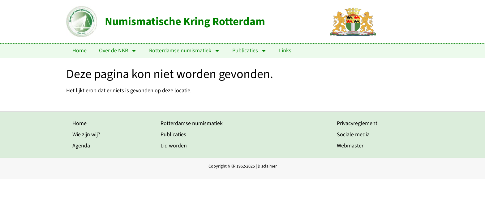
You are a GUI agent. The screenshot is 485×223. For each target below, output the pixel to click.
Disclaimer (267, 166)
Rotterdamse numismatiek (184, 51)
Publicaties (249, 51)
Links (285, 51)
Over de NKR (118, 51)
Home (79, 51)
